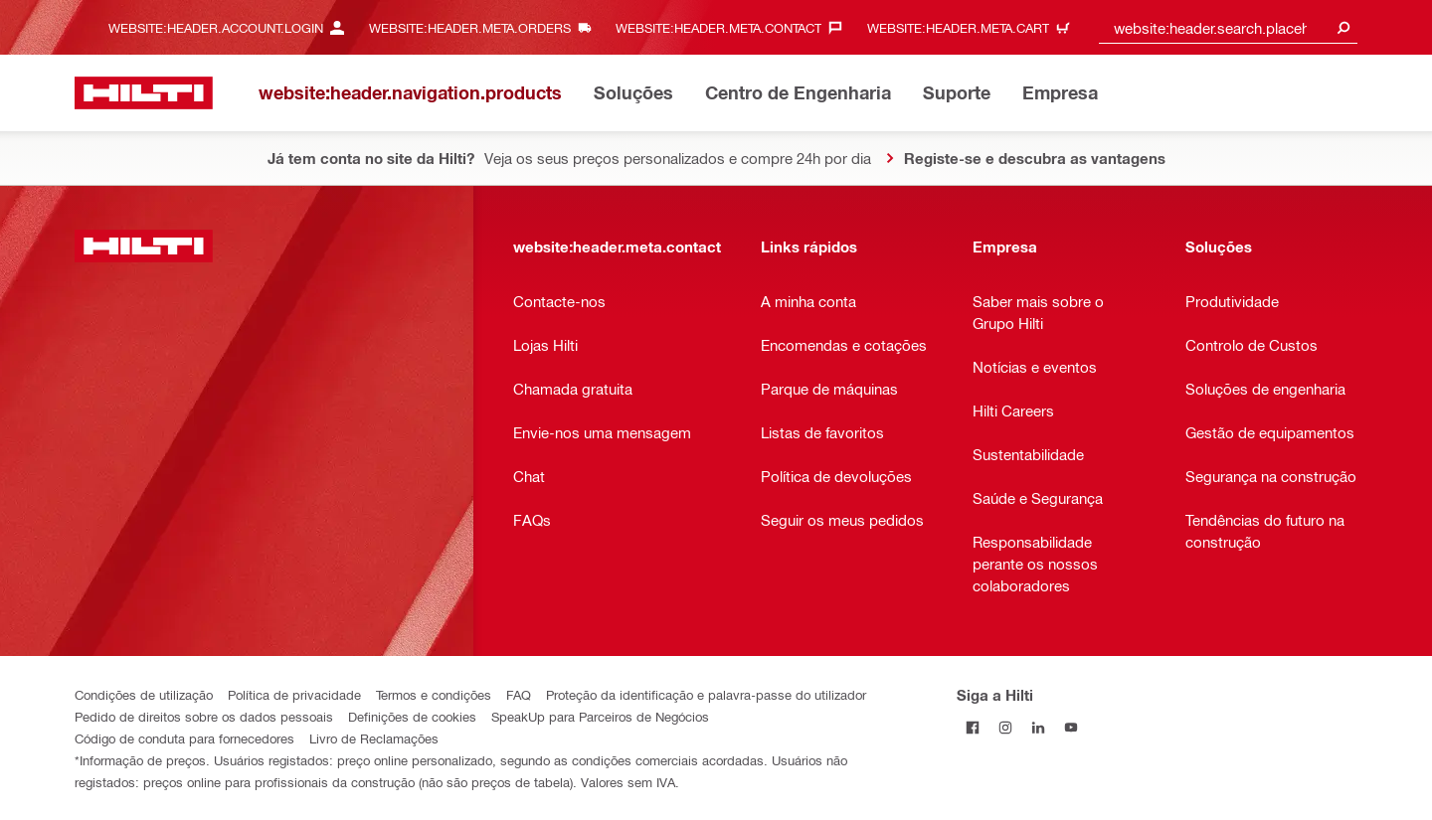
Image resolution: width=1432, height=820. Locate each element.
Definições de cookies (412, 716)
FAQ (518, 694)
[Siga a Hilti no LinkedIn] (1038, 727)
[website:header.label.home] (144, 93)
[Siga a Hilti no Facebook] (973, 727)
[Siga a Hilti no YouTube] (1071, 727)
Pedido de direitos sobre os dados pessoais (204, 716)
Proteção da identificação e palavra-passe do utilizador (706, 694)
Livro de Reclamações (374, 738)
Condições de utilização (144, 694)
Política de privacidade (294, 694)
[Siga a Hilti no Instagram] (1005, 727)
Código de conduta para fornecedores (184, 738)
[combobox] (1228, 27)
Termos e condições (433, 694)
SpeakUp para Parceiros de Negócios (600, 716)
